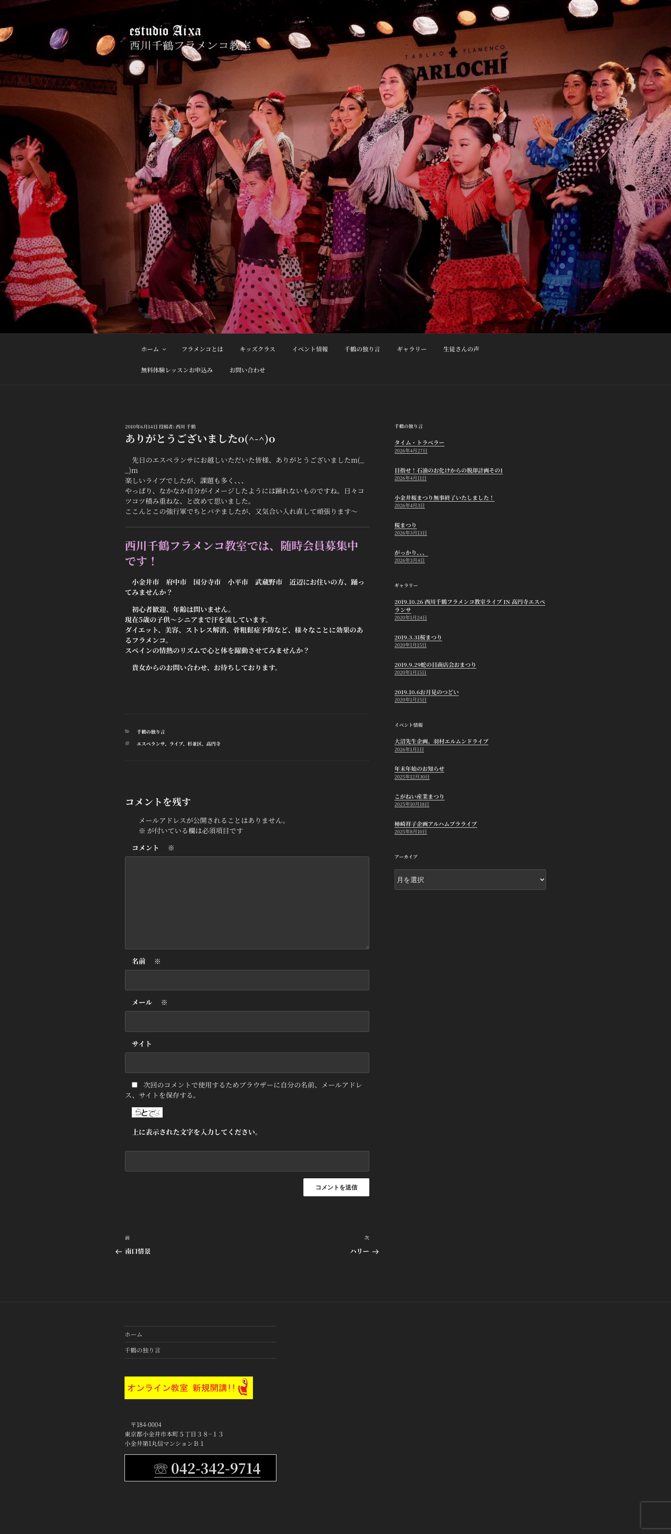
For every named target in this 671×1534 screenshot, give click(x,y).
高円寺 (213, 743)
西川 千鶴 (186, 426)
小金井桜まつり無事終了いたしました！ (445, 497)
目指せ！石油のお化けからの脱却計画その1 (449, 470)
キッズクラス (257, 349)
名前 (146, 961)
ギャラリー (412, 349)
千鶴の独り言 (362, 349)
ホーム (154, 349)
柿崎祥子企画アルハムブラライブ (436, 824)
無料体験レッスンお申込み (177, 370)
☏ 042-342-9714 (207, 1468)
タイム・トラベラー (420, 442)
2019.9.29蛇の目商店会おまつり (435, 664)
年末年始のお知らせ (420, 768)
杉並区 (194, 743)
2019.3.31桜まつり (418, 637)
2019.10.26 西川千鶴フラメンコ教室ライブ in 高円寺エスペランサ (470, 605)
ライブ (176, 743)
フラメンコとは (202, 349)
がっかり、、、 (411, 552)
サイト (142, 1044)
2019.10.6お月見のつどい (427, 692)
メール (150, 1002)
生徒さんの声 (461, 349)
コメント (153, 848)
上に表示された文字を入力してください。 (197, 1132)
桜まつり (406, 525)
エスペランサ (151, 743)
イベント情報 (310, 349)
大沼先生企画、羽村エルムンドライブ (442, 741)
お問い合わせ (247, 370)
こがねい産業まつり (420, 796)
